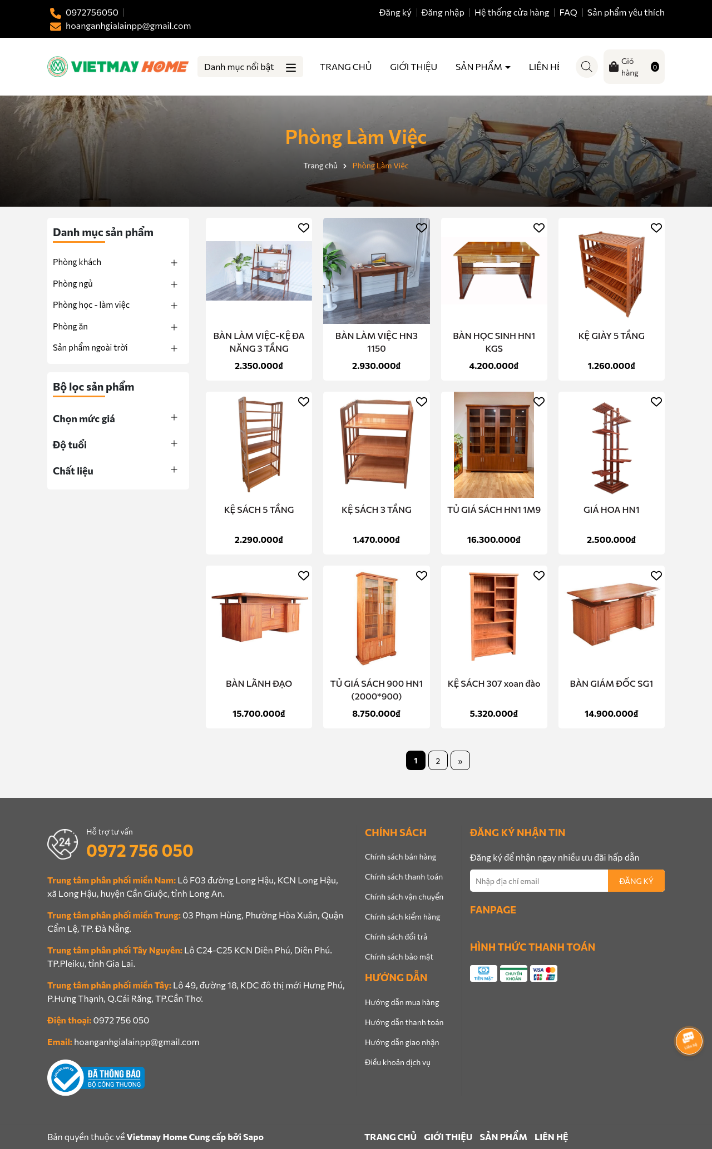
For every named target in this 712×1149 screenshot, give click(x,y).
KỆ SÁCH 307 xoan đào (494, 683)
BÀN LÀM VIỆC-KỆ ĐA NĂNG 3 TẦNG (259, 341)
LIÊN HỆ (545, 66)
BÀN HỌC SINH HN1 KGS (494, 341)
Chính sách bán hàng (400, 856)
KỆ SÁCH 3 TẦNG (377, 509)
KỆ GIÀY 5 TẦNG (611, 335)
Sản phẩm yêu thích (626, 12)
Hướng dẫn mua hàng (402, 1002)
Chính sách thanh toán (404, 876)
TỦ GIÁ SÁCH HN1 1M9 (494, 509)
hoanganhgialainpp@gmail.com (136, 1041)
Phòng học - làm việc (91, 304)
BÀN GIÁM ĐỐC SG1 (612, 683)
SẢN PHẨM (480, 66)
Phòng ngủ (73, 283)
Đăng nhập (443, 12)
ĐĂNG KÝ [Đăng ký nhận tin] (636, 881)
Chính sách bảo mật (399, 956)
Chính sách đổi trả (396, 936)
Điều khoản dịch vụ (398, 1062)
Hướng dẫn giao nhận (402, 1042)
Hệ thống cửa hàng (512, 12)
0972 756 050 (140, 850)
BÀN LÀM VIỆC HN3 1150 (376, 341)
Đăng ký (395, 12)
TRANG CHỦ (346, 66)
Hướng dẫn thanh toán (404, 1022)
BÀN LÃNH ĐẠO (259, 683)
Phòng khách (77, 262)
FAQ (568, 12)
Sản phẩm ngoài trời (90, 347)
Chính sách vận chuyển (404, 896)
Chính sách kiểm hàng (403, 916)
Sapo (253, 1136)
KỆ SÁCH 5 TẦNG (259, 509)
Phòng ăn (70, 326)
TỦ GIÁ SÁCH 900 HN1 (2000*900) (376, 689)
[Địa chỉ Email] (567, 881)
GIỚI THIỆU (413, 66)
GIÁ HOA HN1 (612, 509)
